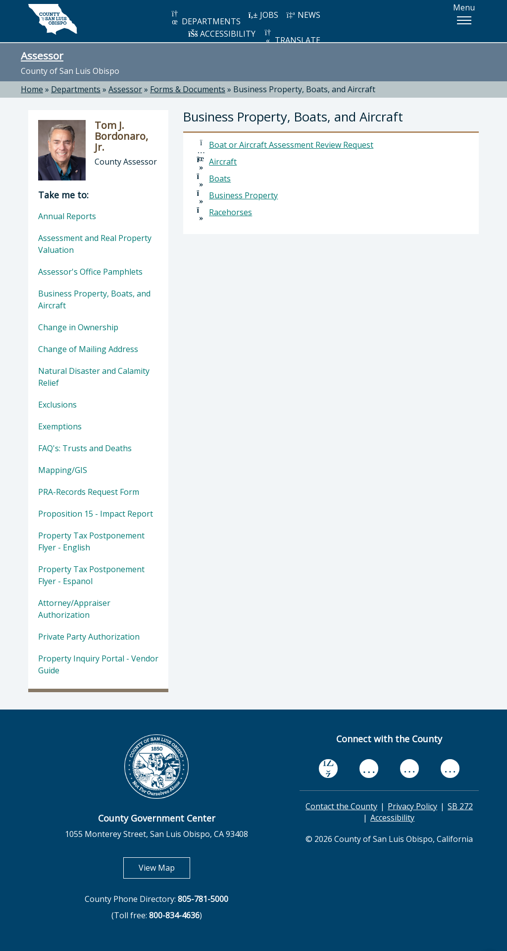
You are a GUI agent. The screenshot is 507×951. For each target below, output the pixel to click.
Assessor (42, 55)
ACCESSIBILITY (221, 34)
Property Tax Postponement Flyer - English (91, 541)
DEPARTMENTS (205, 18)
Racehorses (230, 212)
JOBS (263, 15)
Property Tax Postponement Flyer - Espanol (91, 575)
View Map (164, 867)
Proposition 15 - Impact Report (95, 513)
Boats (220, 178)
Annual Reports (67, 216)
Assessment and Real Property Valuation (95, 244)
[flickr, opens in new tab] (409, 768)
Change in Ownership (78, 327)
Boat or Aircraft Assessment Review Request (291, 144)
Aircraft (223, 161)
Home (32, 89)
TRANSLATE (291, 37)
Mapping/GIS (62, 470)
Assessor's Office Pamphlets (90, 271)
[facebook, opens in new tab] (328, 768)
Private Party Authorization (89, 636)
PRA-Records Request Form (88, 491)
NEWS (303, 15)
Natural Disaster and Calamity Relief (94, 376)
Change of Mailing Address (88, 349)
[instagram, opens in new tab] (450, 768)
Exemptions (60, 426)
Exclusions (57, 404)
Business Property (243, 195)
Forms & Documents (187, 89)
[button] (464, 20)
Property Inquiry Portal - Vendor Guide (98, 664)
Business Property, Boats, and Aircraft (304, 89)
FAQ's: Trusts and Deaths (85, 448)
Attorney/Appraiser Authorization (74, 608)
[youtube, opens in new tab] (369, 768)
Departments (76, 89)
